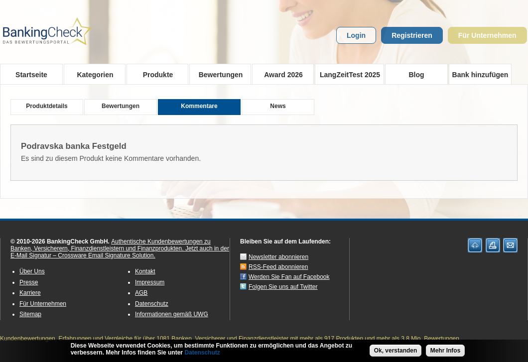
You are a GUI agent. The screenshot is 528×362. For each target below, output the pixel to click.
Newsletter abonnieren (278, 256)
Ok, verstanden (395, 351)
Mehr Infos (445, 351)
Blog (416, 75)
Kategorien (92, 74)
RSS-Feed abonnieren (278, 266)
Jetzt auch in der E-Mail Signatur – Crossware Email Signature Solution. (119, 252)
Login (356, 35)
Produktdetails (46, 106)
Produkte (155, 74)
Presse (28, 282)
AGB (141, 292)
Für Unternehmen (487, 35)
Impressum (149, 282)
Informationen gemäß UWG (171, 314)
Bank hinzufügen (480, 75)
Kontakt (145, 271)
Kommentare (199, 106)
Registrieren (412, 35)
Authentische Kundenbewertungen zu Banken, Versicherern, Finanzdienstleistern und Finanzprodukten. (110, 245)
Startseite (31, 75)
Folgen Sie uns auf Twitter (283, 286)
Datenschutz (151, 303)
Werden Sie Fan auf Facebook (289, 276)
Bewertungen (217, 74)
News (277, 106)
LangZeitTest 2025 (347, 74)
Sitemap (30, 314)
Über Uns (32, 271)
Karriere (30, 292)
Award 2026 (280, 74)
